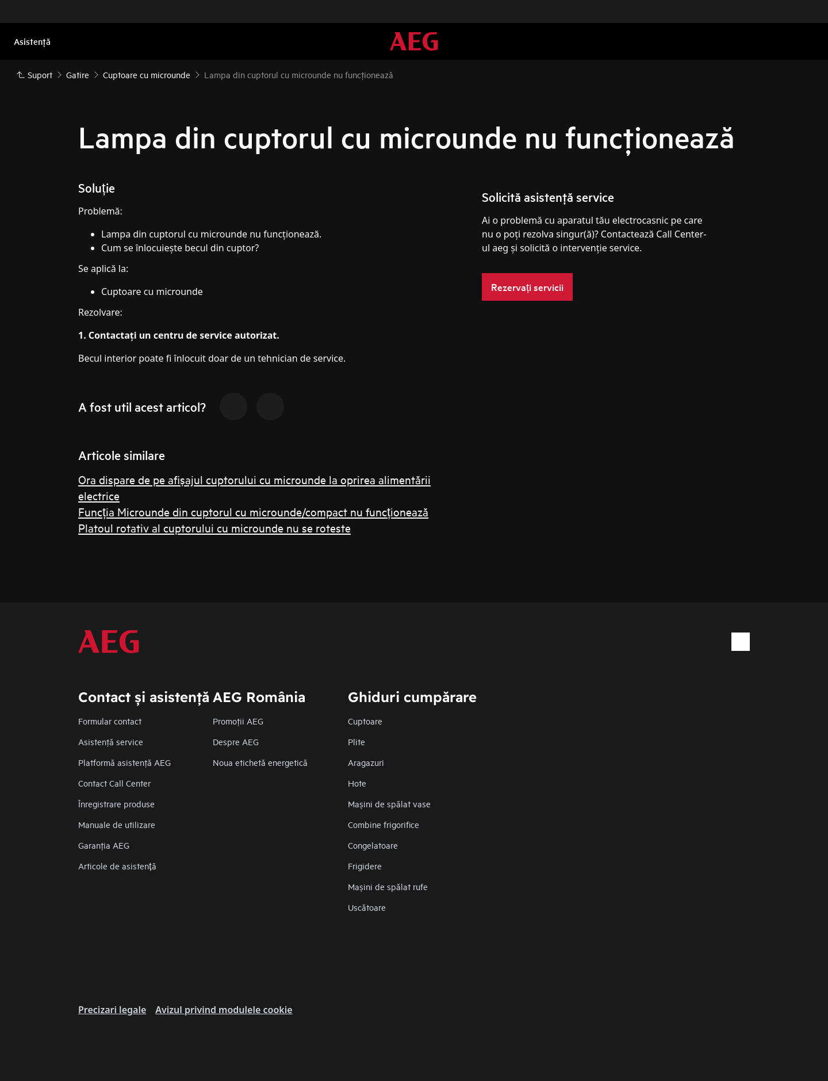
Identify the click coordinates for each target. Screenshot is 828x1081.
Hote (357, 782)
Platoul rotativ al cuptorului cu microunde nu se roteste (214, 527)
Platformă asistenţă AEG (124, 762)
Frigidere (365, 865)
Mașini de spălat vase (389, 803)
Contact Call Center (114, 782)
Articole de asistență (117, 865)
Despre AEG (236, 741)
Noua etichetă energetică (260, 762)
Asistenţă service (110, 741)
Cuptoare (365, 720)
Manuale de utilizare (116, 824)
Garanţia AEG (103, 844)
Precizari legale (112, 1009)
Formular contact (109, 720)
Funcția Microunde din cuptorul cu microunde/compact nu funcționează (253, 511)
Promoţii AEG (238, 720)
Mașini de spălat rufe (388, 886)
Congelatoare (373, 844)
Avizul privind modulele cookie (223, 1009)
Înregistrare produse (116, 803)
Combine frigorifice (383, 824)
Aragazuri (366, 762)
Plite (356, 741)
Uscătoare (367, 907)
